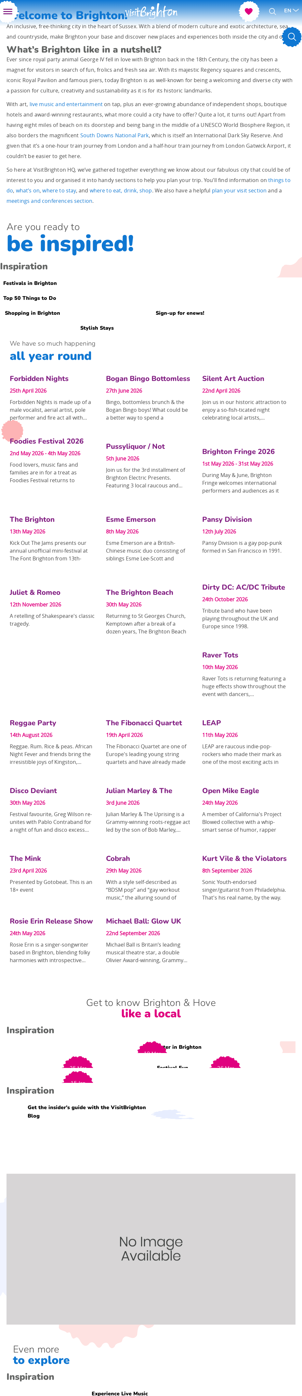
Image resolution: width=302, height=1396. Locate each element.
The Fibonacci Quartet (144, 723)
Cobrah (118, 858)
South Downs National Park (114, 135)
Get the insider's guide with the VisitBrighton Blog (87, 1112)
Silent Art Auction (233, 379)
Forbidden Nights (39, 379)
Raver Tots (220, 655)
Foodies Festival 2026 (47, 441)
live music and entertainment (66, 104)
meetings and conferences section (49, 200)
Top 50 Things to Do (29, 298)
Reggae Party (33, 723)
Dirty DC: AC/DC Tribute (243, 587)
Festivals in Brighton (30, 283)
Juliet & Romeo (35, 592)
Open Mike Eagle (230, 791)
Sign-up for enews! (180, 313)
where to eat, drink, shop (121, 190)
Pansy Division (227, 519)
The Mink (25, 858)
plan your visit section (239, 190)
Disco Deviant (33, 791)
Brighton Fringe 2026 (238, 452)
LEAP (211, 723)
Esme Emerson (131, 519)
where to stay (59, 190)
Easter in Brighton (178, 1047)
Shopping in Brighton (32, 313)
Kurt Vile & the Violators (244, 858)
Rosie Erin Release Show (51, 921)
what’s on (28, 190)
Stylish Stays (97, 328)
